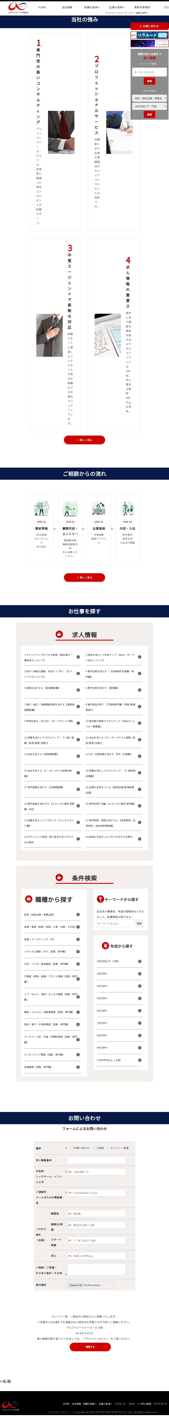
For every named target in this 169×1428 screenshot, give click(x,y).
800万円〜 (103, 1037)
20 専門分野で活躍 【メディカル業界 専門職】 (110, 808)
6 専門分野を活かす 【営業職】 (104, 690)
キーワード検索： (149, 63)
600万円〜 (103, 1013)
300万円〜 (103, 976)
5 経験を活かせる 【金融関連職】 (44, 690)
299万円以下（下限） (109, 963)
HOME (42, 7)
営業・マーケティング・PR (40, 947)
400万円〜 (103, 988)
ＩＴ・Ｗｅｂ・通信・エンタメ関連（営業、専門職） (50, 1004)
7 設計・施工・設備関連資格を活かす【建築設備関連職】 (49, 709)
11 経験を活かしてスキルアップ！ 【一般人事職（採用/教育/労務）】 (48, 742)
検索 (149, 81)
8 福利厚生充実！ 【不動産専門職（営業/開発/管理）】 (110, 709)
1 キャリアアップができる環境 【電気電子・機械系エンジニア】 (48, 659)
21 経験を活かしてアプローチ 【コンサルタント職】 (48, 825)
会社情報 (67, 7)
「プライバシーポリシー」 (96, 1352)
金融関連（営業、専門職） (40, 1080)
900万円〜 (103, 1050)
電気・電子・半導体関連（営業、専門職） (49, 1037)
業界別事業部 (142, 7)
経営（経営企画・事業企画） (41, 917)
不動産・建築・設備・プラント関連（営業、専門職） (50, 986)
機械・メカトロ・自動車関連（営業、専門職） (49, 1022)
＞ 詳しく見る (84, 440)
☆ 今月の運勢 (142, 1416)
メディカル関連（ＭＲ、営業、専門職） (48, 959)
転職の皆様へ (92, 7)
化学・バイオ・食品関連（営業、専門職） (49, 971)
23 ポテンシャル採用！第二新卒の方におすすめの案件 (48, 841)
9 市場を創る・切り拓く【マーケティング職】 (49, 726)
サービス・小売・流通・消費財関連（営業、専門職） (50, 1053)
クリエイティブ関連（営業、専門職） (46, 1068)
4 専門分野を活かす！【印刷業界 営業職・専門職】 (111, 676)
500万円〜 (103, 1000)
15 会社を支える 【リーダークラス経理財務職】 (48, 775)
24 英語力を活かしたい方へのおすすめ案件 (110, 841)
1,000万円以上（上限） (111, 1062)
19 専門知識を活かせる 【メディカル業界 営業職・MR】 (48, 808)
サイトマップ (159, 1416)
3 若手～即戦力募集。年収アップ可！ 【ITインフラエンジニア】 (49, 676)
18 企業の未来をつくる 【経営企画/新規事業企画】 (111, 792)
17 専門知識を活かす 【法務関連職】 (46, 789)
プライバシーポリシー (60, 1425)
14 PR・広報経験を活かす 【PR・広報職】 (111, 756)
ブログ (128, 1416)
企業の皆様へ (117, 7)
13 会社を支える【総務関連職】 (43, 756)
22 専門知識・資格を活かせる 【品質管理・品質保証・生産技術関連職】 (109, 825)
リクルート (116, 1416)
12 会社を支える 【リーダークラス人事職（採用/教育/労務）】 (110, 742)
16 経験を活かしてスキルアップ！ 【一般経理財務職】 (110, 775)
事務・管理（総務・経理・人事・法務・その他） (50, 932)
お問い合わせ (151, 26)
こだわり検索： (149, 90)
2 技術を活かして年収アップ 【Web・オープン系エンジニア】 (110, 659)
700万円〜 (103, 1025)
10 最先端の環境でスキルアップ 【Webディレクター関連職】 (110, 726)
